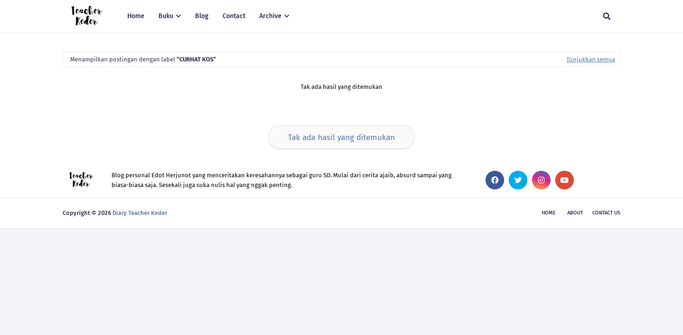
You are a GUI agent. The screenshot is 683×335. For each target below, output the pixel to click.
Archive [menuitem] (270, 16)
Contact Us (606, 213)
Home (549, 213)
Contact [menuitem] (234, 16)
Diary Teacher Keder (139, 212)
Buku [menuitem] (165, 16)
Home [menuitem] (135, 16)
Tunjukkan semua (590, 59)
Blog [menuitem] (202, 16)
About (575, 213)
